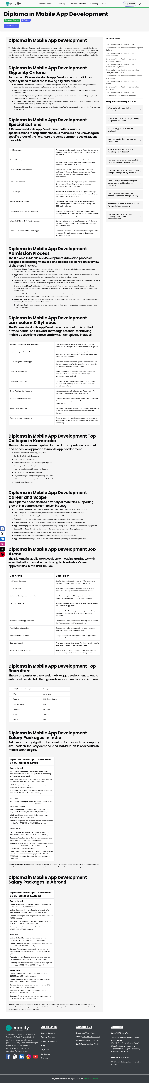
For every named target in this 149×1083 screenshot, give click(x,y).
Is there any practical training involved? (125, 130)
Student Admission (49, 1041)
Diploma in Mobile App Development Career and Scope (124, 77)
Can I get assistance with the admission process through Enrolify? (125, 194)
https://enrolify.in (91, 1044)
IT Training (94, 4)
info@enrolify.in (88, 1033)
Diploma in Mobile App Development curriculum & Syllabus (121, 65)
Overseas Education (78, 4)
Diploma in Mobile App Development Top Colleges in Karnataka (122, 71)
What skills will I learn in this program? (125, 109)
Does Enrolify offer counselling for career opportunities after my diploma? (125, 183)
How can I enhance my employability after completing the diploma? (125, 161)
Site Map (44, 1058)
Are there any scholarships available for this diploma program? (125, 205)
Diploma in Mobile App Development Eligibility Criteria (124, 49)
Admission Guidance (44, 4)
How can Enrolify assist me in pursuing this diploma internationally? (125, 216)
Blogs (104, 4)
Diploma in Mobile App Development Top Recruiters (122, 88)
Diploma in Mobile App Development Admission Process (121, 60)
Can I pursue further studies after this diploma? (125, 140)
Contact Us (45, 1054)
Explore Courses (48, 1037)
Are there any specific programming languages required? (125, 119)
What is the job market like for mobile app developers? (125, 150)
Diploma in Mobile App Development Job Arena (122, 82)
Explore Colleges (48, 1033)
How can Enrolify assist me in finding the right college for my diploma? (125, 171)
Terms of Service (91, 1079)
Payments (45, 1049)
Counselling (62, 4)
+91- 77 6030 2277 (94, 1040)
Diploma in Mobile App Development (121, 44)
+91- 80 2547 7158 (91, 1036)
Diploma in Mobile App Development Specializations (121, 54)
